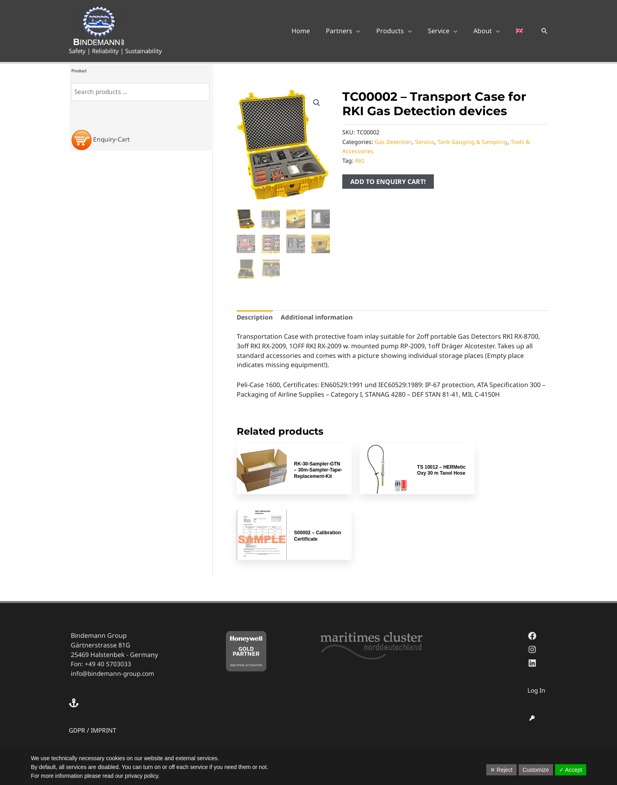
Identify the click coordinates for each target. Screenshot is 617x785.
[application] (371, 31)
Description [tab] (255, 318)
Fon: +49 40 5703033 (101, 590)
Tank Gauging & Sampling (473, 142)
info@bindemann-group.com (115, 600)
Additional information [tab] (318, 318)
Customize (536, 770)
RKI (359, 160)
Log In (536, 617)
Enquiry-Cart (112, 139)
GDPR (77, 656)
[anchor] (75, 629)
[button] (545, 31)
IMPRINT (105, 656)
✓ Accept (570, 770)
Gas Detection (394, 142)
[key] (532, 644)
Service (425, 142)
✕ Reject (501, 770)
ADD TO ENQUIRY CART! (388, 181)
